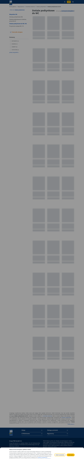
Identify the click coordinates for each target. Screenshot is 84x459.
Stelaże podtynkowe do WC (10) (18, 23)
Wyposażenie (21, 6)
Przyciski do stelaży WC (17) (16, 26)
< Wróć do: (17, 10)
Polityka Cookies (58, 453)
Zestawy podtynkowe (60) (16, 17)
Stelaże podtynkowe (41, 6)
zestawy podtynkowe (66, 417)
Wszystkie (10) (13, 14)
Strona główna (12, 6)
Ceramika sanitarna (30, 6)
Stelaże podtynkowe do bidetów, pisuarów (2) (17, 20)
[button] (65, 2)
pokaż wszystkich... (14, 52)
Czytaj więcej (71, 424)
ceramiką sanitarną (47, 416)
